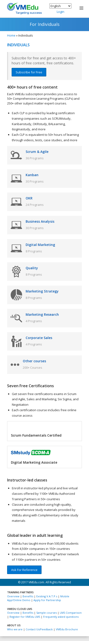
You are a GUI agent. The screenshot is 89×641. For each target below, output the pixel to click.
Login (60, 11)
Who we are (15, 629)
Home (11, 35)
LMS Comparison (71, 612)
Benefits (28, 596)
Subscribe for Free (29, 72)
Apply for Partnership (47, 600)
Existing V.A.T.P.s (46, 596)
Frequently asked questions (61, 616)
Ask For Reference (24, 570)
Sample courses (46, 612)
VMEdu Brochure (67, 629)
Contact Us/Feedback (39, 629)
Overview (13, 596)
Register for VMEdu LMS (24, 616)
